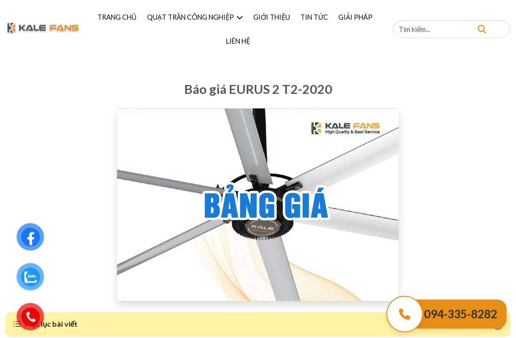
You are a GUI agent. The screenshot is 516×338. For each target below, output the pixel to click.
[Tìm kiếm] (482, 28)
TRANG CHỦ (117, 17)
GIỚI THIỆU (271, 17)
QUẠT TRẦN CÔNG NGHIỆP (195, 17)
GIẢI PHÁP (355, 17)
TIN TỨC (314, 17)
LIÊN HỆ (238, 41)
